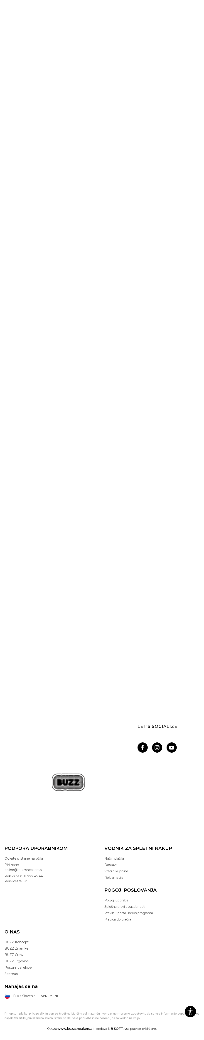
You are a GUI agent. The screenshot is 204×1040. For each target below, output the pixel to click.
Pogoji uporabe (116, 900)
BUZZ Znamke (16, 948)
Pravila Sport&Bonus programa (128, 913)
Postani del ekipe (18, 967)
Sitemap (11, 974)
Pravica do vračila (117, 919)
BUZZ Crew (14, 955)
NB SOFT (115, 1029)
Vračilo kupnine (116, 871)
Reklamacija (113, 878)
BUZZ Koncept (17, 942)
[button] (190, 1011)
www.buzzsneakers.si (75, 1029)
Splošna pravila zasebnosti (124, 907)
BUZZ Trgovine (17, 961)
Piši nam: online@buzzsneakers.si (23, 867)
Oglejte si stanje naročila (24, 858)
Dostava (111, 865)
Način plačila (114, 858)
